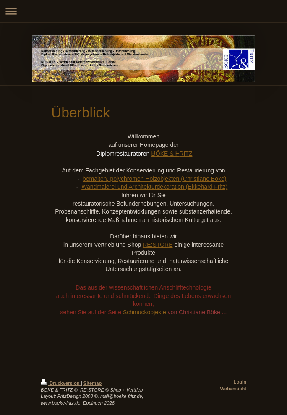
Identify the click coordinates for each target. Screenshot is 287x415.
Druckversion (61, 383)
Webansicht (233, 388)
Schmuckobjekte (144, 312)
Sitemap (92, 383)
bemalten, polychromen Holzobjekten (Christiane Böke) (154, 178)
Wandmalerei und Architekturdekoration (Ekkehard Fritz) (154, 186)
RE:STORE (157, 244)
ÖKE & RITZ (171, 153)
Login (240, 381)
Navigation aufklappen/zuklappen (143, 11)
